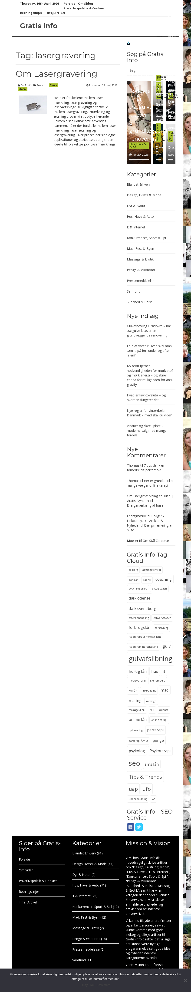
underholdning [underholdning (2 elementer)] (138, 799)
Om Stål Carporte (156, 540)
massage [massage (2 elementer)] (151, 701)
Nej (92, 985)
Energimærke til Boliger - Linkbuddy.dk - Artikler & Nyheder (145, 520)
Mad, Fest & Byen (140, 248)
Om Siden (85, 3)
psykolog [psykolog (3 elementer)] (137, 750)
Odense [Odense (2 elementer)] (163, 710)
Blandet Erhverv (161, 78)
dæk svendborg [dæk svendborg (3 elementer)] (142, 608)
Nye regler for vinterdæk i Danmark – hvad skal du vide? (177, 102)
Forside (69, 3)
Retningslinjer (31, 13)
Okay (84, 985)
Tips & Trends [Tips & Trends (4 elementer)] (145, 776)
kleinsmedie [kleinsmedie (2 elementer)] (157, 680)
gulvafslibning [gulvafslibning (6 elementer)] (150, 658)
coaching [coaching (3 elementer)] (163, 579)
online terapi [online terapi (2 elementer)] (159, 720)
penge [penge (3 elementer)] (158, 740)
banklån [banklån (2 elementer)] (133, 579)
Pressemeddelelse (140, 280)
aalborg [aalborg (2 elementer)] (133, 569)
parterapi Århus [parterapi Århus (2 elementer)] (138, 740)
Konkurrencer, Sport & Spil (147, 238)
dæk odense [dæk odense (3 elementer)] (139, 598)
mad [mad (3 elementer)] (165, 690)
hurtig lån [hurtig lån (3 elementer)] (138, 671)
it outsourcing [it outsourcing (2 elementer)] (137, 680)
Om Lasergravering (56, 74)
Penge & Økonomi (141, 270)
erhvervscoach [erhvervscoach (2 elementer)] (162, 618)
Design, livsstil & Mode (144, 195)
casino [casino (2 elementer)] (147, 579)
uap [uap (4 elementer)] (133, 788)
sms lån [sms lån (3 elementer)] (152, 764)
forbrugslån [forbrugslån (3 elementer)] (139, 627)
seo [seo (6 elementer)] (134, 763)
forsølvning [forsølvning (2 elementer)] (161, 627)
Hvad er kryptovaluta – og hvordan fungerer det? (146, 397)
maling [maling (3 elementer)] (135, 700)
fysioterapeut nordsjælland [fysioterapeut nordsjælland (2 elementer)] (145, 636)
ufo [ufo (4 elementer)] (146, 788)
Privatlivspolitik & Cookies (84, 8)
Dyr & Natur (136, 206)
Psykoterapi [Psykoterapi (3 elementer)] (160, 750)
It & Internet (136, 227)
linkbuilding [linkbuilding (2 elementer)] (149, 690)
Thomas (133, 465)
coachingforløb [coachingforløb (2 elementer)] (138, 588)
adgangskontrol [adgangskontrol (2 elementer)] (151, 569)
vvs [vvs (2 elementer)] (153, 799)
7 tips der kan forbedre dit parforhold (145, 467)
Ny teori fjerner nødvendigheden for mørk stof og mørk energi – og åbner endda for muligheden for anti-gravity (150, 375)
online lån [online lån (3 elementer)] (138, 719)
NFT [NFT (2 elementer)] (152, 710)
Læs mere (104, 985)
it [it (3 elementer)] (164, 671)
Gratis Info (39, 26)
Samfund (133, 291)
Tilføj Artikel (55, 13)
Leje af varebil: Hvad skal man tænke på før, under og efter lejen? (162, 40)
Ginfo (28, 85)
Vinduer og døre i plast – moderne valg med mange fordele (147, 430)
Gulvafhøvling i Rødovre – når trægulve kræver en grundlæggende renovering (149, 106)
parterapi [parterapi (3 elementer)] (155, 729)
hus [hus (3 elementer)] (154, 671)
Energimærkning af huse (145, 505)
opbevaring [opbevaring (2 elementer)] (135, 730)
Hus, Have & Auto (138, 145)
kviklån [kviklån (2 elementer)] (133, 690)
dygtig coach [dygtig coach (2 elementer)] (159, 588)
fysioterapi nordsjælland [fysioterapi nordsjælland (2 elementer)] (143, 646)
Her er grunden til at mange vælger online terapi (150, 483)
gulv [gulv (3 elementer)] (167, 646)
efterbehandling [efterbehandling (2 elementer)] (139, 618)
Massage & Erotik (140, 259)
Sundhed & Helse (140, 302)
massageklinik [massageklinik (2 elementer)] (137, 710)
